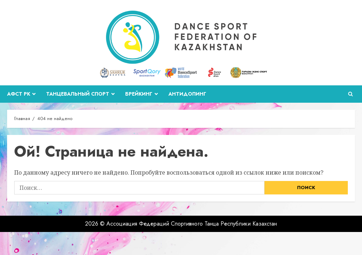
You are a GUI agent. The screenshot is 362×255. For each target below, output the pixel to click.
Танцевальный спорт (77, 93)
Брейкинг (138, 93)
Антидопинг (187, 93)
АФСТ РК (18, 93)
